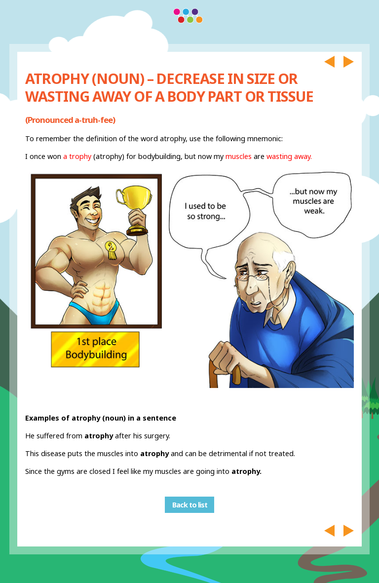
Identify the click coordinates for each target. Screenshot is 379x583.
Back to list (189, 504)
